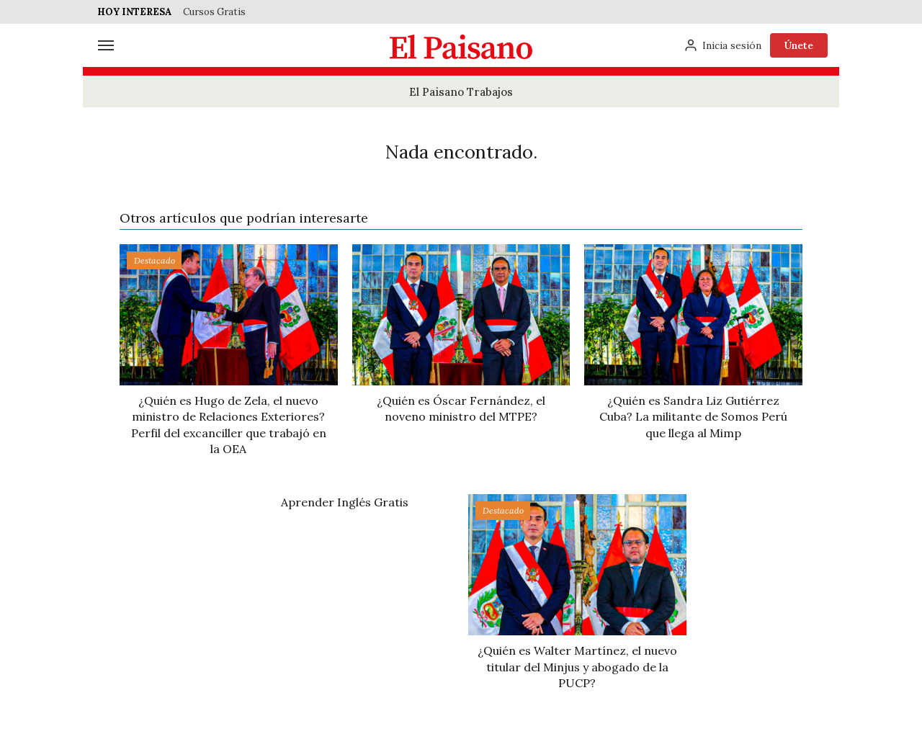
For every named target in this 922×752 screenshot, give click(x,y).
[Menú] (105, 45)
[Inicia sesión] (722, 45)
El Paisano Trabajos (461, 92)
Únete (798, 45)
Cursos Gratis (214, 12)
